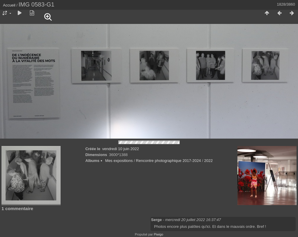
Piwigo (158, 234)
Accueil (9, 5)
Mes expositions (119, 160)
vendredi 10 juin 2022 (120, 149)
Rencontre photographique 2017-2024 (168, 160)
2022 (208, 160)
